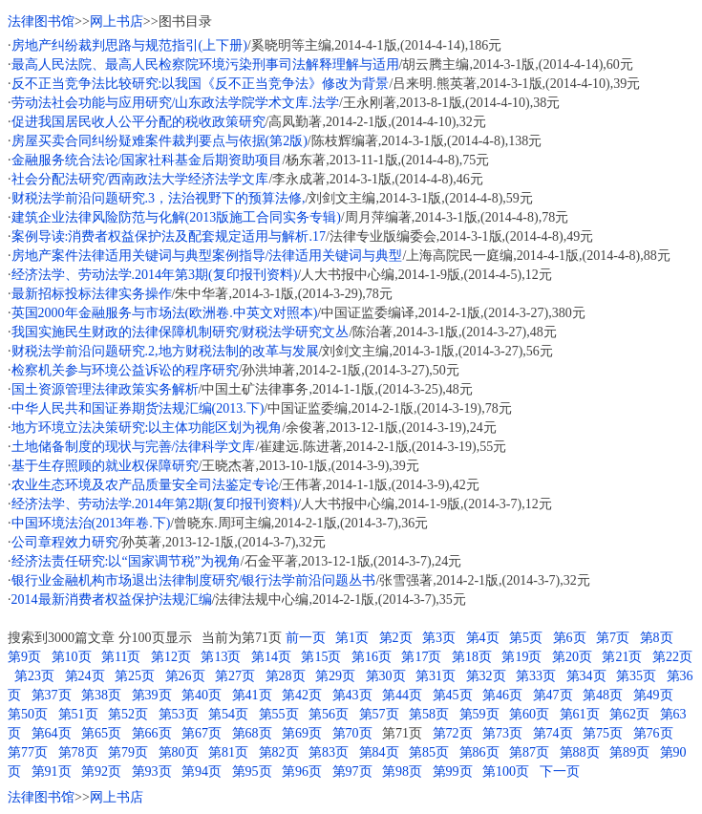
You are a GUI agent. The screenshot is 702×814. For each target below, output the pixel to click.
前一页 (306, 638)
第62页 (629, 714)
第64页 (52, 733)
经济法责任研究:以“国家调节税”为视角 (126, 561)
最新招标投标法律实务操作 (91, 294)
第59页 (479, 714)
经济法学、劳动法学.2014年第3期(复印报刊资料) (154, 275)
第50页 (28, 714)
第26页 (185, 676)
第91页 (52, 771)
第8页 (656, 638)
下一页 (560, 771)
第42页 (302, 695)
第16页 (371, 657)
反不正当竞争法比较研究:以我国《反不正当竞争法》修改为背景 (200, 83)
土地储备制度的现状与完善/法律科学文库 (133, 446)
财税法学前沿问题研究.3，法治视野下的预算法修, (158, 198)
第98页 (402, 771)
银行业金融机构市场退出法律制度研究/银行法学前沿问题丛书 (193, 580)
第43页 (352, 695)
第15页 (321, 657)
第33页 (536, 676)
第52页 (128, 714)
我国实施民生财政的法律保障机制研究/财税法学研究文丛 (180, 332)
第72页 (453, 733)
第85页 (429, 752)
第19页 (521, 657)
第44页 (402, 695)
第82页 (279, 752)
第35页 (636, 676)
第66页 (152, 733)
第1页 (352, 638)
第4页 (483, 638)
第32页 (486, 676)
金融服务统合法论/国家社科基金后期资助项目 (147, 160)
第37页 (52, 695)
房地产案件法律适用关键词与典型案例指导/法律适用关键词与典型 (207, 255)
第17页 (421, 657)
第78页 (78, 752)
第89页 (629, 752)
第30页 (386, 676)
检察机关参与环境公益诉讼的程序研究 (125, 370)
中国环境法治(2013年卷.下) (91, 523)
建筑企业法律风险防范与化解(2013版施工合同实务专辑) (176, 217)
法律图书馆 (41, 21)
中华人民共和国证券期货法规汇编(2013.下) (138, 408)
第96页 (302, 771)
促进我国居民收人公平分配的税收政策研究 (138, 122)
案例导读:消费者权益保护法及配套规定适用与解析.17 (168, 236)
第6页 (569, 638)
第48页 (603, 695)
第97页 (352, 771)
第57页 (379, 714)
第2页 (396, 638)
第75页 (603, 733)
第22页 (672, 657)
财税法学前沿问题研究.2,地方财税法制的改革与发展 (165, 351)
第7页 (612, 638)
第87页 (529, 752)
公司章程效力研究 (64, 542)
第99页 (453, 771)
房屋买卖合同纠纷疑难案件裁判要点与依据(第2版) (159, 141)
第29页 (335, 676)
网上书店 (116, 21)
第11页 (120, 657)
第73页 (502, 733)
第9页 (24, 657)
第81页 (228, 752)
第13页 (221, 657)
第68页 (252, 733)
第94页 (201, 771)
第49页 (653, 695)
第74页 (553, 733)
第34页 (586, 676)
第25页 (135, 676)
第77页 (28, 752)
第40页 (201, 695)
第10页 (72, 657)
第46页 (502, 695)
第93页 (152, 771)
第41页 (252, 695)
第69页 (302, 733)
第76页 (653, 733)
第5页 (525, 638)
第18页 (472, 657)
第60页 (529, 714)
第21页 (622, 657)
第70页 (352, 733)
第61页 (580, 714)
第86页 (479, 752)
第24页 (85, 676)
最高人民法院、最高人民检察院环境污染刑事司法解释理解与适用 (205, 64)
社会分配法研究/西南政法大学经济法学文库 (140, 179)
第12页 (171, 657)
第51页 (78, 714)
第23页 (34, 676)
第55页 (279, 714)
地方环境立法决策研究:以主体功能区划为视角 (147, 427)
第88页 (580, 752)
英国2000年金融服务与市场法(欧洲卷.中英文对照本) (164, 313)
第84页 (379, 752)
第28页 (286, 676)
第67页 (201, 733)
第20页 (572, 657)
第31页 (435, 676)
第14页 (271, 657)
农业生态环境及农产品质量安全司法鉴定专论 (145, 485)
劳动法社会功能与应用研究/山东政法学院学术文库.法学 (175, 103)
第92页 (101, 771)
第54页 (228, 714)
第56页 (328, 714)
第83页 (328, 752)
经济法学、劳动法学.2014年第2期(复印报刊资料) (154, 504)
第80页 (179, 752)
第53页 (179, 714)
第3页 (439, 638)
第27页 (235, 676)
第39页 (152, 695)
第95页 (252, 771)
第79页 (128, 752)
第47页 (553, 695)
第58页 (429, 714)
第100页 (505, 771)
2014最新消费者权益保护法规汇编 (111, 599)
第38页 (101, 695)
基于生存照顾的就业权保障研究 (105, 466)
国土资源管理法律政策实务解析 (105, 389)
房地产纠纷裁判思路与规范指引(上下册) (129, 45)
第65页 (101, 733)
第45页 (453, 695)
